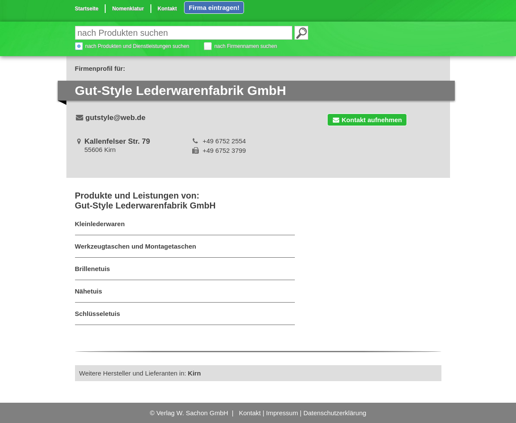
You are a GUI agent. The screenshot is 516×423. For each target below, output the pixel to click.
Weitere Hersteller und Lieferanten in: (140, 373)
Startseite (87, 9)
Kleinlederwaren (100, 223)
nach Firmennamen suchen (245, 46)
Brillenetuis (92, 268)
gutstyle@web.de (115, 118)
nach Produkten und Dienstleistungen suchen (137, 46)
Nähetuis (88, 291)
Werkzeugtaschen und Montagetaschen (135, 246)
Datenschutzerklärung (334, 413)
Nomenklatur (128, 9)
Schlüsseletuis (97, 313)
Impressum (282, 413)
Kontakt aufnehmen (367, 119)
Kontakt (167, 9)
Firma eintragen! (214, 7)
